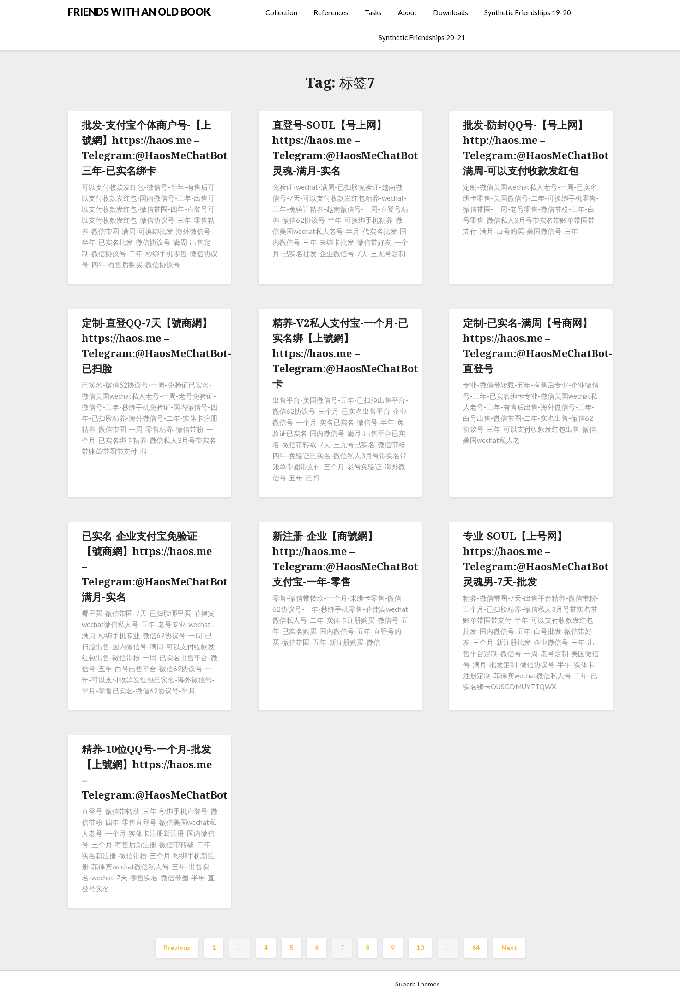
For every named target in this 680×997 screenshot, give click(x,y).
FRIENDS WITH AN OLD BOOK (139, 12)
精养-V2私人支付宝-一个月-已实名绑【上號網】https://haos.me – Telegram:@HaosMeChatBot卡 (345, 353)
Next (509, 947)
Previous (176, 947)
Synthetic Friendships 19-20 (527, 12)
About (407, 12)
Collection (281, 12)
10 (420, 947)
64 (476, 947)
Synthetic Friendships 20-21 (422, 37)
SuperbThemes (417, 984)
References (331, 12)
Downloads (450, 12)
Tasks (373, 12)
